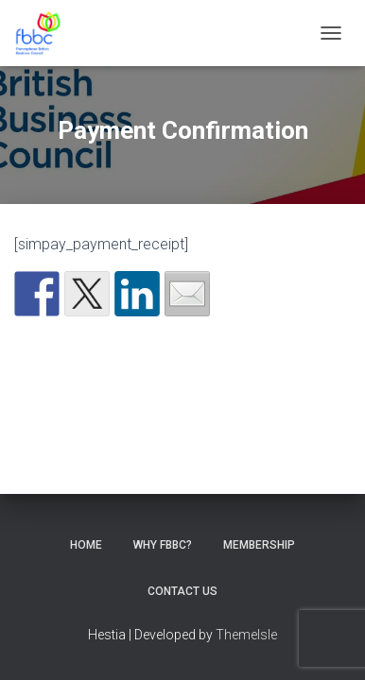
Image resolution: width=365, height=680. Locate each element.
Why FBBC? (162, 545)
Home (86, 545)
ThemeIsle (246, 634)
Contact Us (182, 591)
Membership (259, 545)
